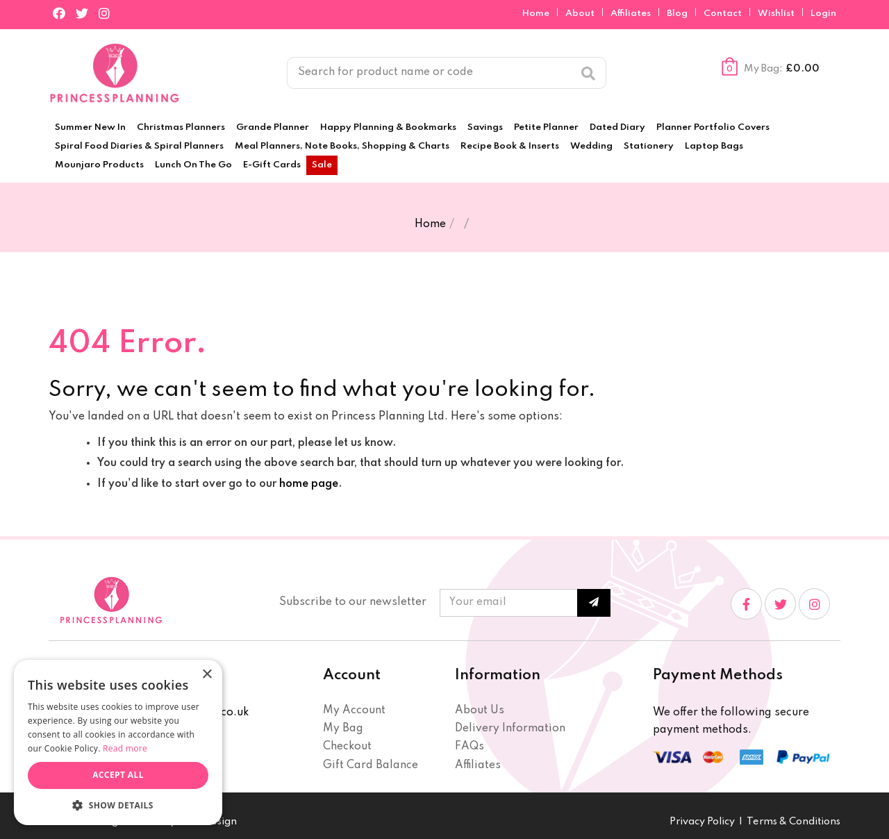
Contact (724, 13)
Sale (322, 164)
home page (308, 484)
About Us (479, 710)
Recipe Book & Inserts (509, 146)
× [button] (206, 675)
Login (823, 13)
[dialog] (118, 742)
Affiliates (631, 13)
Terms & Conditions (793, 821)
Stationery (649, 146)
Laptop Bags (714, 146)
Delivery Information (510, 728)
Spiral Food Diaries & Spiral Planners (139, 146)
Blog (678, 13)
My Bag (343, 728)
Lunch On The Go (193, 164)
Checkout (347, 746)
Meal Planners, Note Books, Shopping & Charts (342, 146)
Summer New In (90, 127)
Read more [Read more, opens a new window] (125, 748)
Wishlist (776, 13)
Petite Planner (546, 127)
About (581, 13)
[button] (118, 804)
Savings (485, 127)
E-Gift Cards (272, 164)
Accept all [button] (118, 775)
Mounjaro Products (99, 164)
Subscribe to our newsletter (352, 602)
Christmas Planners (181, 127)
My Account (354, 710)
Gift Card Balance (370, 765)
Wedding (591, 146)
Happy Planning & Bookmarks (388, 127)
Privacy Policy (702, 821)
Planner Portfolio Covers (713, 127)
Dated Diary (617, 127)
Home (536, 13)
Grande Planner (272, 127)
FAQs (469, 746)
